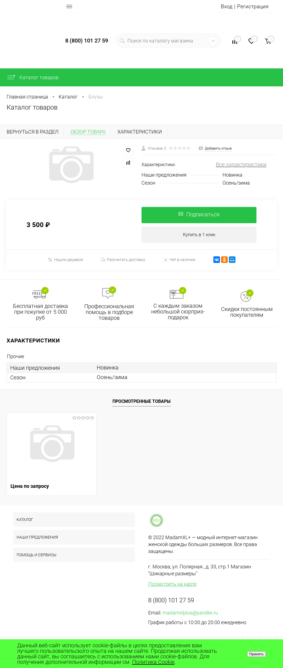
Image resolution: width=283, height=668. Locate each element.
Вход (226, 6)
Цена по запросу (30, 486)
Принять (256, 654)
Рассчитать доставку (123, 260)
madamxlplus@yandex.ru (190, 613)
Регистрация (252, 6)
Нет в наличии (179, 260)
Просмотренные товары (141, 401)
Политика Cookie (153, 662)
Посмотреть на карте (172, 584)
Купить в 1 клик (199, 235)
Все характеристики (241, 164)
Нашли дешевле (65, 260)
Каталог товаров (33, 77)
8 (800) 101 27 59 (86, 40)
